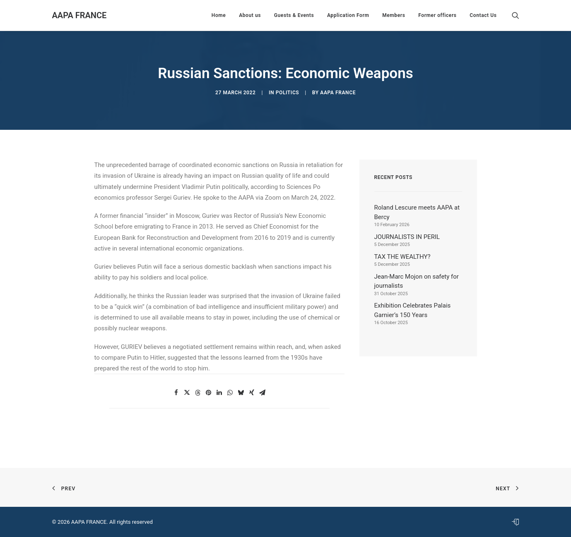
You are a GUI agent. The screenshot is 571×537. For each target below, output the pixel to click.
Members (393, 15)
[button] (515, 15)
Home (219, 15)
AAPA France (338, 92)
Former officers (437, 15)
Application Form (348, 15)
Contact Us (483, 15)
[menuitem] (219, 15)
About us (250, 15)
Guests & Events (294, 15)
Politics (287, 92)
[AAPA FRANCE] (79, 15)
